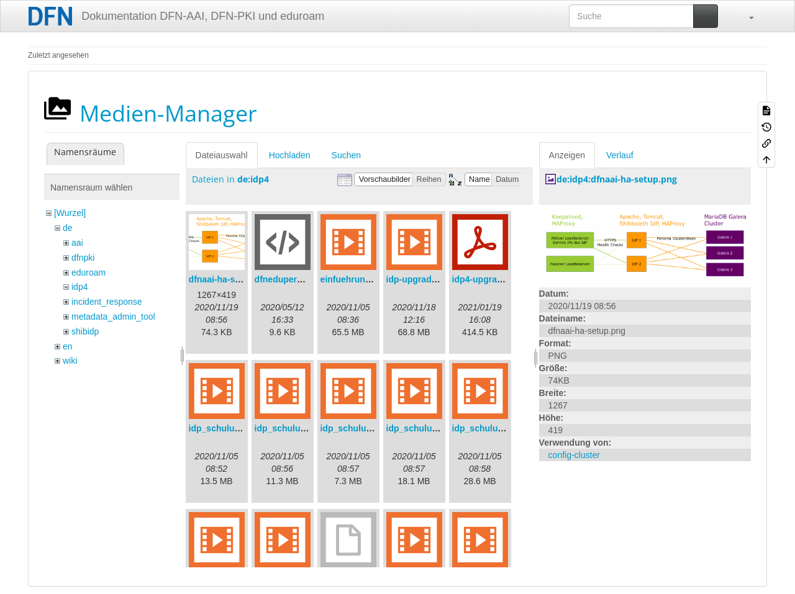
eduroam (88, 272)
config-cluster (574, 455)
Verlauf (620, 155)
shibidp (85, 331)
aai (77, 243)
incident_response (106, 302)
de (68, 228)
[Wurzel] (70, 213)
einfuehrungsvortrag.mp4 (373, 279)
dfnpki (82, 258)
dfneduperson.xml (292, 279)
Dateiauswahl (222, 155)
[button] (745, 16)
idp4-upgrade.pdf (487, 279)
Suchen (346, 155)
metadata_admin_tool (113, 317)
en (68, 346)
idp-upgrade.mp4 (421, 279)
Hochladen (290, 155)
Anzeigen (567, 155)
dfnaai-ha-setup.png (230, 279)
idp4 (79, 287)
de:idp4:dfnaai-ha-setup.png (616, 179)
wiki (70, 361)
